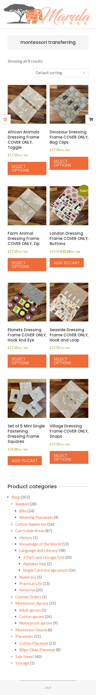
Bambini (22, 504)
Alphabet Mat (34, 563)
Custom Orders (28, 596)
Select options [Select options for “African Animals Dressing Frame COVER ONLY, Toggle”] (20, 168)
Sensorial (27, 590)
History (25, 537)
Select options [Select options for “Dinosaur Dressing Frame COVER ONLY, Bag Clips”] (62, 163)
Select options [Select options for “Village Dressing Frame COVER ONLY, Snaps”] (62, 457)
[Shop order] (60, 72)
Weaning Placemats (36, 517)
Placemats (24, 636)
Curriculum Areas (30, 530)
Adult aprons (30, 610)
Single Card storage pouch (45, 570)
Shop (16, 497)
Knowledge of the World (40, 544)
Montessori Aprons (31, 603)
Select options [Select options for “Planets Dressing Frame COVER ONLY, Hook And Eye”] (20, 361)
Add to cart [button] (67, 262)
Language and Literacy (38, 550)
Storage (22, 663)
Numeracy (27, 577)
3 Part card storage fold (43, 557)
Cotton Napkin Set (31, 524)
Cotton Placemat (33, 643)
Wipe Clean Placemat (37, 649)
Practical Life (30, 583)
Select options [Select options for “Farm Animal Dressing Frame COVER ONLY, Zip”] (20, 264)
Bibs (23, 510)
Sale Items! (24, 656)
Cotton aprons (31, 616)
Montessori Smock (31, 630)
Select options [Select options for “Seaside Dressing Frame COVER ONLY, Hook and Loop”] (62, 361)
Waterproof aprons (35, 623)
